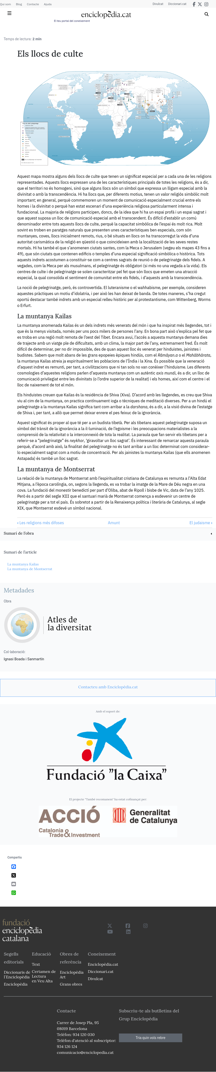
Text (36, 964)
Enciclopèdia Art (71, 974)
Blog (19, 4)
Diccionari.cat (177, 4)
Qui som (5, 4)
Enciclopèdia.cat (102, 964)
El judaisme (200, 522)
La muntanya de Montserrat (29, 569)
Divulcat (158, 4)
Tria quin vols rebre (150, 1037)
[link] (108, 533)
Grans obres (71, 984)
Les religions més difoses (40, 522)
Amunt (114, 522)
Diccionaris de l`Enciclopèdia (17, 974)
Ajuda (48, 4)
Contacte (33, 4)
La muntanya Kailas (22, 564)
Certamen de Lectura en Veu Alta (44, 976)
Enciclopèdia (15, 984)
